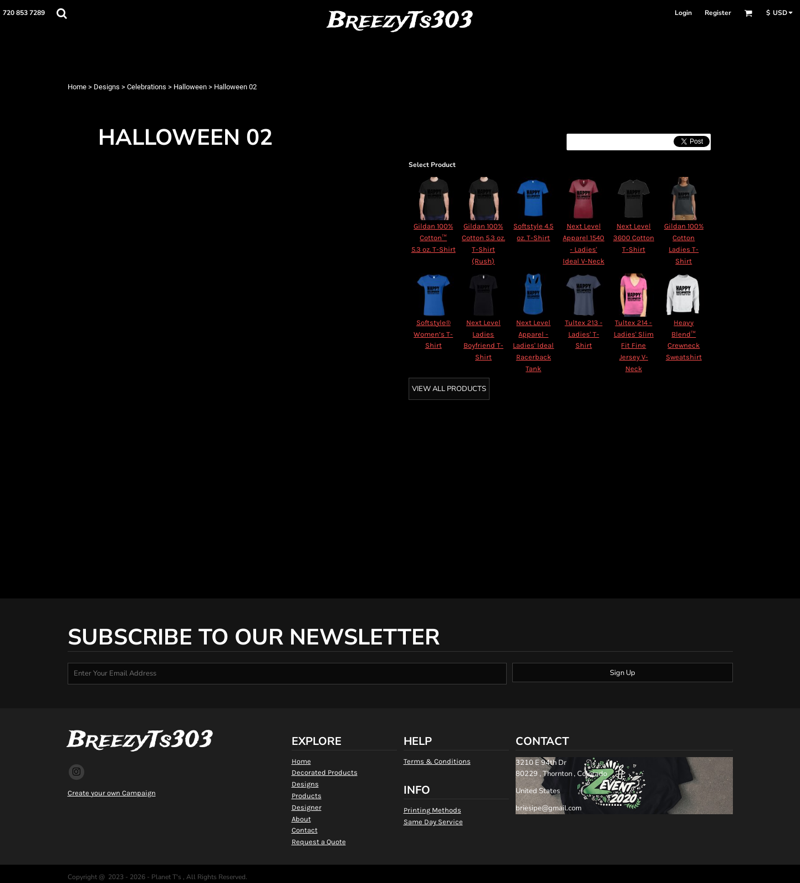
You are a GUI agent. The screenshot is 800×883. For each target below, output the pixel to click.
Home (77, 87)
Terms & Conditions (437, 761)
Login (683, 12)
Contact (305, 830)
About (301, 819)
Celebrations (146, 87)
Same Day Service (433, 822)
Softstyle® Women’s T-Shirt (433, 334)
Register (718, 12)
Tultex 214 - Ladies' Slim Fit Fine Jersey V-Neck (634, 345)
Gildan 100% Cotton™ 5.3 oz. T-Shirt (433, 237)
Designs (107, 87)
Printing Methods (432, 810)
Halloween (190, 87)
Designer (307, 807)
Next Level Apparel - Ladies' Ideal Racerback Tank (533, 345)
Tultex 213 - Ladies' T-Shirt (584, 334)
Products (307, 795)
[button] (61, 13)
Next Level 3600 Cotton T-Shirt (633, 237)
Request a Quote (319, 842)
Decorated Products (325, 772)
